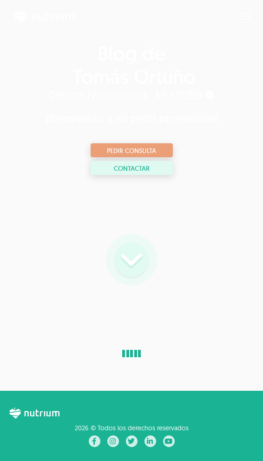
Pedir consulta (131, 151)
